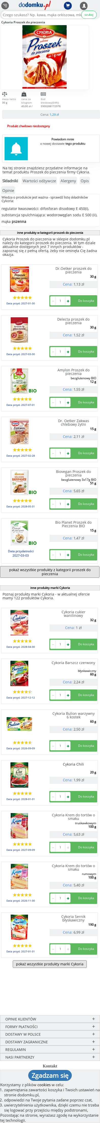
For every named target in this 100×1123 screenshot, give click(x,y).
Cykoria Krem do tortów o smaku (73, 817)
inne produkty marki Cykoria (50, 588)
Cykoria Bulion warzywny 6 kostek (73, 715)
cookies (44, 1084)
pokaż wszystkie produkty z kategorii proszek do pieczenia (50, 571)
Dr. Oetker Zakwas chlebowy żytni (73, 422)
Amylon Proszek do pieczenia (74, 372)
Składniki (10, 180)
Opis (85, 180)
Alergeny (68, 180)
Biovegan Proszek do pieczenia (73, 473)
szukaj (88, 14)
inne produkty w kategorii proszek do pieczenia (50, 232)
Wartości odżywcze (39, 180)
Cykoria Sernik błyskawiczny (73, 918)
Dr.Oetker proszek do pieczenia (73, 270)
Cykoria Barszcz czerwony (73, 662)
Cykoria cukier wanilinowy (73, 613)
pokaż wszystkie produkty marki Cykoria (49, 964)
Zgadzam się (50, 1075)
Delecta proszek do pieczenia (73, 321)
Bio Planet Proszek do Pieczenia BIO (73, 524)
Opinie (8, 190)
